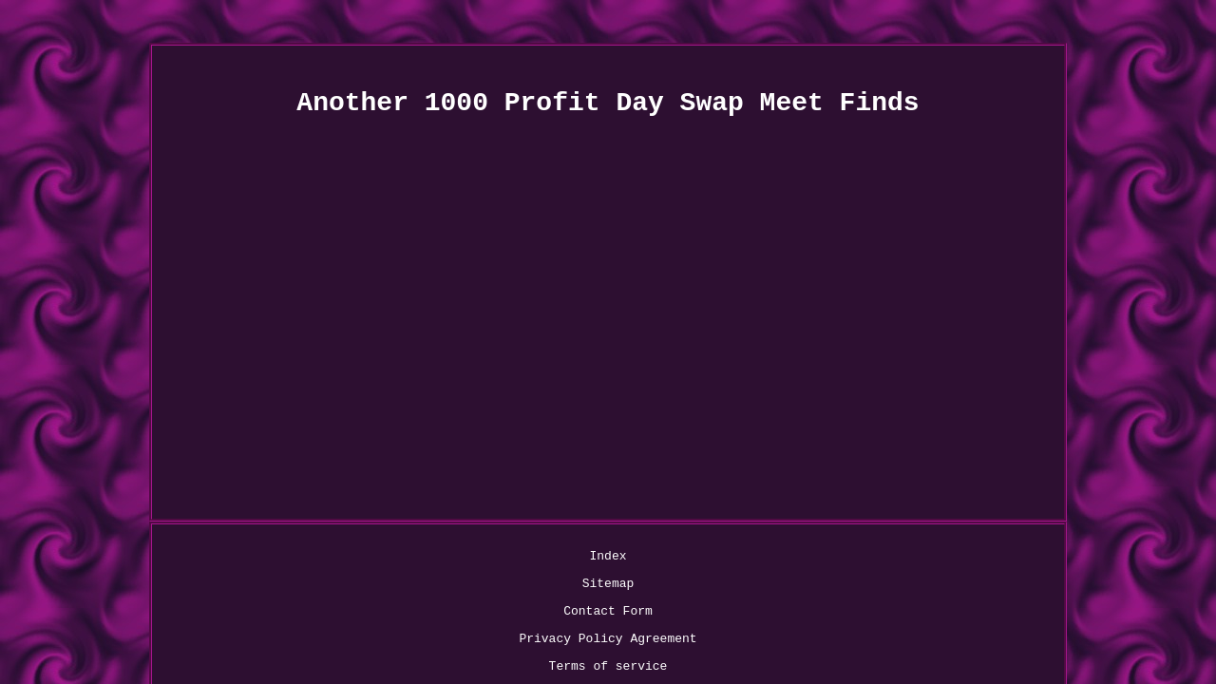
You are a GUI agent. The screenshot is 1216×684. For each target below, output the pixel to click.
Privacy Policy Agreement (646, 558)
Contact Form (495, 558)
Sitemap (407, 558)
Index (344, 558)
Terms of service (812, 558)
